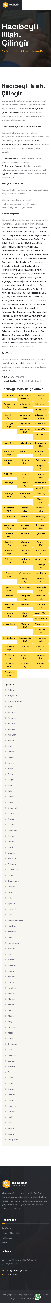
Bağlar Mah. (31, 258)
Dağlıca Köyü (40, 239)
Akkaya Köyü (13, 304)
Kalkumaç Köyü (8, 331)
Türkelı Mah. (7, 258)
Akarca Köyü (25, 319)
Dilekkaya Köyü (8, 335)
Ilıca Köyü (24, 262)
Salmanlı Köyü (41, 397)
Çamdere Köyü (37, 285)
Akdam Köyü (37, 319)
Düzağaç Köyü (24, 281)
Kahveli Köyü (41, 404)
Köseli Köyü (13, 227)
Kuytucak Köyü (23, 331)
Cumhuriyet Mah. (35, 323)
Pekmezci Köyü (8, 292)
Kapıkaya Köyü (32, 266)
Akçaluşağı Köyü (9, 281)
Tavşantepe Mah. (39, 327)
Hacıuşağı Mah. (24, 312)
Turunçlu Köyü (35, 338)
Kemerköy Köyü (26, 235)
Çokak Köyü (7, 243)
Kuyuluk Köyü (26, 304)
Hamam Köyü (30, 315)
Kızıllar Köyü (23, 269)
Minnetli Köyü (35, 269)
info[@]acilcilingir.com (17, 1270)
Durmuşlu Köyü (39, 273)
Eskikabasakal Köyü (11, 239)
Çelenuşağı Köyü (31, 231)
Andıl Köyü (41, 573)
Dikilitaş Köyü (20, 277)
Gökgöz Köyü (8, 323)
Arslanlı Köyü (32, 246)
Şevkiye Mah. (7, 308)
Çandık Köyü (20, 323)
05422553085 (14, 1274)
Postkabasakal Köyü (28, 227)
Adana (17, 51)
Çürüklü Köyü (22, 338)
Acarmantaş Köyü (10, 254)
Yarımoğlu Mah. (23, 292)
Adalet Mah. (12, 319)
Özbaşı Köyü (12, 235)
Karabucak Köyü (24, 296)
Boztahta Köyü (38, 331)
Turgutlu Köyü (36, 262)
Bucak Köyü (19, 266)
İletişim (5, 1242)
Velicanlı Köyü (36, 335)
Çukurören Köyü (9, 289)
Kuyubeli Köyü (25, 476)
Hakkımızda (7, 1238)
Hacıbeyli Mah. (38, 51)
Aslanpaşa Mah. (26, 254)
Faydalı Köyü (7, 327)
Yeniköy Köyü (39, 289)
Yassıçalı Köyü (27, 239)
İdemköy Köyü (41, 254)
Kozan (25, 51)
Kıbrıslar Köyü (22, 300)
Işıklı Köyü (21, 246)
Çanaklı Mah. (36, 243)
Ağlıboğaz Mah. (24, 289)
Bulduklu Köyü (17, 315)
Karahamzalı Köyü (10, 250)
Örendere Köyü (9, 342)
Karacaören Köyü (15, 231)
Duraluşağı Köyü (21, 308)
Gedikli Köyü (38, 296)
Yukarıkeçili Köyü (9, 269)
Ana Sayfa (6, 51)
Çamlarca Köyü (24, 273)
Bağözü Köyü (19, 258)
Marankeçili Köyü (34, 277)
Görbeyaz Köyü (9, 246)
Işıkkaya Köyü (39, 304)
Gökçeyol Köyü (8, 338)
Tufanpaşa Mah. (9, 312)
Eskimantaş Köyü (21, 243)
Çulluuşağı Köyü (9, 296)
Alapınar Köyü (22, 335)
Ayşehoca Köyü (41, 235)
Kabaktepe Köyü (26, 250)
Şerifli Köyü (40, 250)
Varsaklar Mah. (8, 285)
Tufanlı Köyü (7, 277)
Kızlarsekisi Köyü (38, 292)
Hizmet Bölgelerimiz (11, 1233)
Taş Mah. (6, 315)
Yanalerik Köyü (22, 285)
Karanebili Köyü (39, 281)
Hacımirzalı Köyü (9, 273)
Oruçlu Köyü (7, 266)
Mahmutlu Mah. (39, 312)
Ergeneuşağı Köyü (22, 327)
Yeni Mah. (34, 308)
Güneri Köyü (34, 300)
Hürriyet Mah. (13, 262)
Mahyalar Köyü (25, 614)
